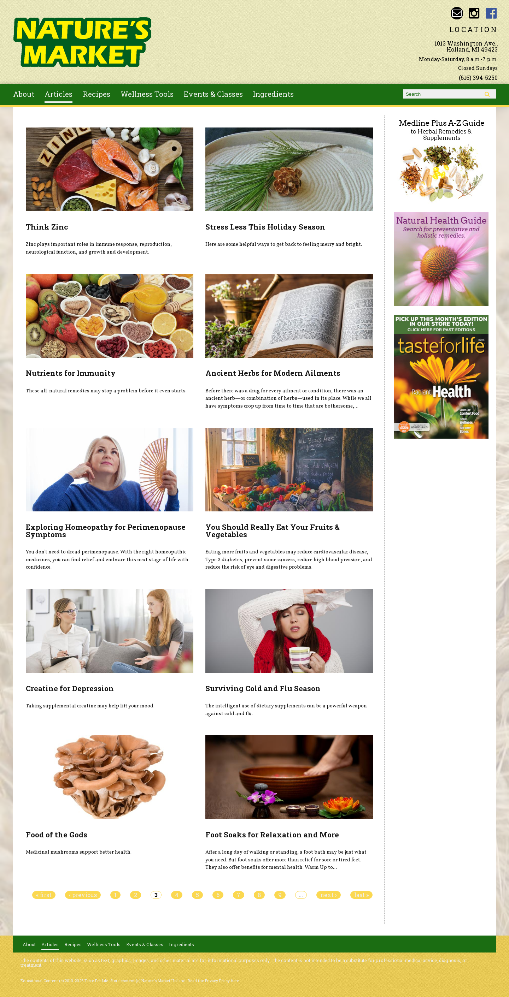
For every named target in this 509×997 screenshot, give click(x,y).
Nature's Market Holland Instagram (474, 13)
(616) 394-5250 (478, 77)
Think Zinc (47, 227)
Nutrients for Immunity (71, 373)
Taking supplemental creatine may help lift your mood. (90, 706)
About (23, 94)
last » (361, 894)
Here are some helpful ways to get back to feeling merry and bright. (283, 244)
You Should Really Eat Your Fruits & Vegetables (272, 530)
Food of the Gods (56, 834)
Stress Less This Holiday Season (265, 227)
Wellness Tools (147, 94)
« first (44, 894)
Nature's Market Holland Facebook (491, 13)
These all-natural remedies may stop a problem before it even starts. (106, 390)
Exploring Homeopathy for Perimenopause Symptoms (106, 530)
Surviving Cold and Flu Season (263, 688)
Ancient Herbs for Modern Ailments (272, 373)
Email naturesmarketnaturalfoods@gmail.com (457, 13)
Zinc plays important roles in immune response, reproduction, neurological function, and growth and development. (99, 248)
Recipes (96, 94)
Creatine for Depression (70, 688)
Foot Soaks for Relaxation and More (272, 834)
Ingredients (273, 94)
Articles (58, 94)
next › (328, 894)
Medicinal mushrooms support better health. (78, 852)
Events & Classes (213, 94)
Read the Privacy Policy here (213, 980)
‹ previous (83, 894)
